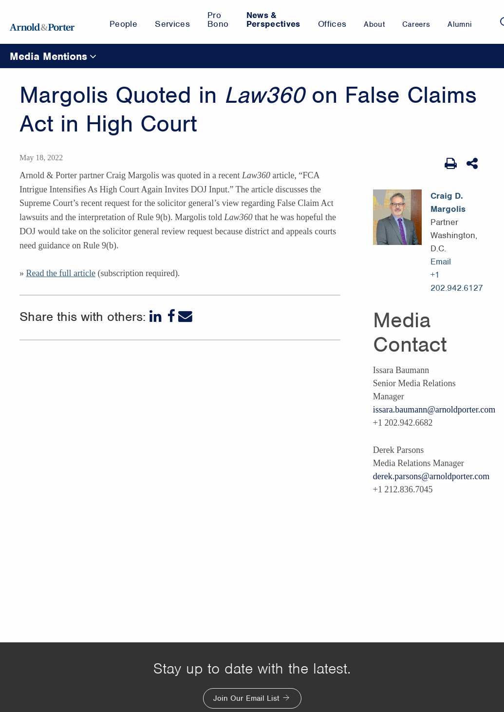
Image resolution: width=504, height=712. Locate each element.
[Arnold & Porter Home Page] (42, 22)
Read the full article (60, 273)
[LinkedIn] (156, 316)
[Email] (185, 316)
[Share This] (473, 163)
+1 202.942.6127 (456, 281)
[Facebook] (171, 316)
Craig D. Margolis (448, 202)
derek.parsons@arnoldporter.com (431, 476)
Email (440, 261)
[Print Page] (451, 163)
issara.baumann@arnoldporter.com (434, 409)
